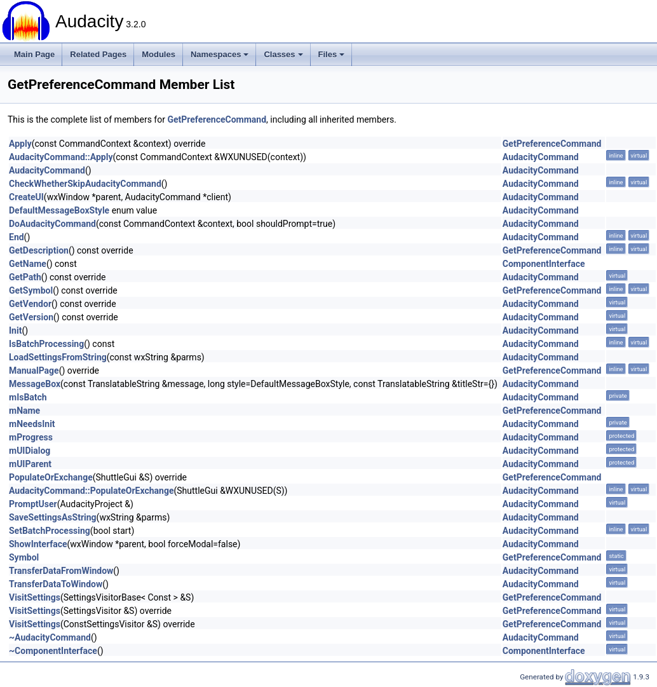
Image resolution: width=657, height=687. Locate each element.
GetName (27, 264)
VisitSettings (34, 597)
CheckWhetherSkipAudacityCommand (85, 184)
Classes (283, 54)
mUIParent (30, 464)
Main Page (34, 54)
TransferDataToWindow (55, 584)
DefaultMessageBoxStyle (59, 210)
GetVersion (31, 317)
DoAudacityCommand (52, 224)
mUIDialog (29, 451)
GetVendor (30, 304)
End (16, 237)
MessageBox (34, 384)
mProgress (31, 437)
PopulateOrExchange (51, 477)
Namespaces (220, 54)
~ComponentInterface (53, 651)
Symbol (24, 557)
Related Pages (98, 54)
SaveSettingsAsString (53, 517)
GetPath (25, 277)
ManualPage (34, 370)
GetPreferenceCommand (216, 119)
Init (15, 330)
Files (331, 54)
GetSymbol (31, 290)
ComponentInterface (544, 264)
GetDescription (39, 250)
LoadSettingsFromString (58, 357)
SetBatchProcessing (49, 531)
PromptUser (33, 504)
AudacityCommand (541, 157)
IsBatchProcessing (46, 344)
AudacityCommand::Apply (60, 157)
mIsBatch (28, 397)
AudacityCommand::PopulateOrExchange (91, 491)
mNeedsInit (32, 424)
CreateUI (26, 197)
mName (24, 410)
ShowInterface (38, 544)
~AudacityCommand (50, 637)
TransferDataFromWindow (61, 571)
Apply (20, 144)
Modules (158, 54)
